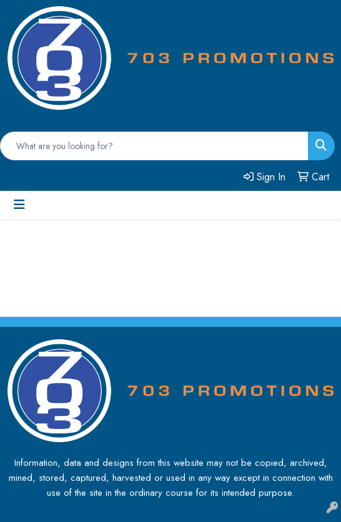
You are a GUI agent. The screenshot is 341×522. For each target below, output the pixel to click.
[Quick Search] (154, 146)
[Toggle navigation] (19, 205)
